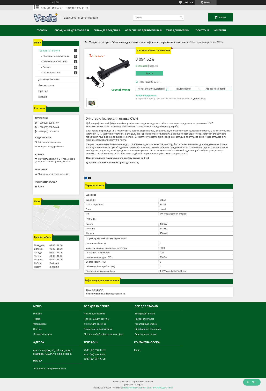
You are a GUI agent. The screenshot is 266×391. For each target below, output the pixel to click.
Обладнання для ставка (125, 42)
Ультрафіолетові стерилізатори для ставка (164, 42)
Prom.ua (149, 381)
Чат (251, 382)
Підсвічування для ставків (148, 329)
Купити (149, 73)
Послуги (201, 30)
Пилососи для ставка (146, 334)
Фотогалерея (46, 85)
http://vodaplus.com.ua (49, 142)
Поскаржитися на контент (134, 388)
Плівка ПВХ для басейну (96, 319)
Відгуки (42, 96)
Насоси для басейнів (94, 313)
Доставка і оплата (49, 79)
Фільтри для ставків (145, 313)
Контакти (220, 30)
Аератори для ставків (146, 324)
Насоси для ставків (144, 319)
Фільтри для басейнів (95, 324)
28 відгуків (188, 2)
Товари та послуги (99, 42)
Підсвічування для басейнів (98, 329)
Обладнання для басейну (56, 56)
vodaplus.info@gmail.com (51, 146)
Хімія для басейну (177, 30)
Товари (37, 319)
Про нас (43, 91)
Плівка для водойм (105, 30)
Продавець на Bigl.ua (133, 384)
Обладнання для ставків (70, 30)
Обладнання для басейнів (142, 30)
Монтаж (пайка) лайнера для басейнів (103, 334)
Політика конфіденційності (160, 388)
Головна (42, 30)
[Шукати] (181, 18)
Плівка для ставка (52, 72)
